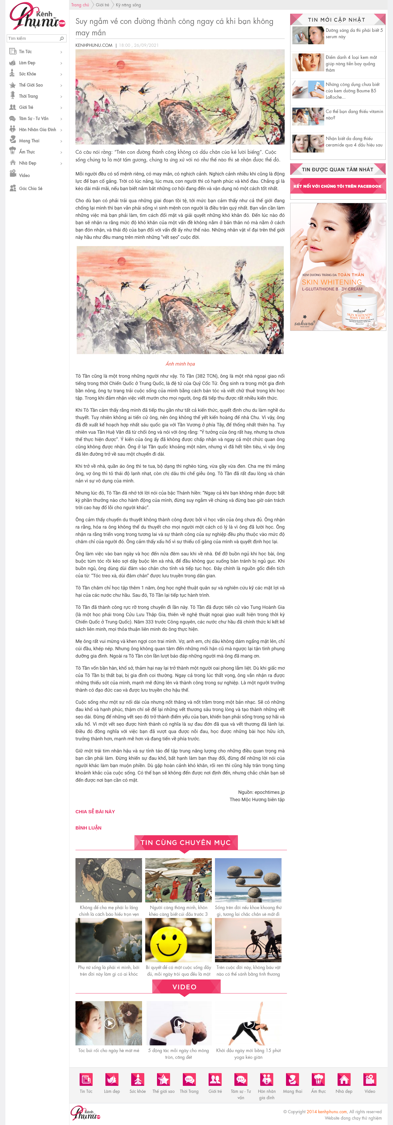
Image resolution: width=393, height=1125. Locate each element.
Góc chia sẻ (30, 188)
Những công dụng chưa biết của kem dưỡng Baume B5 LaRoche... (352, 90)
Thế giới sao (31, 84)
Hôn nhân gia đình (37, 129)
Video (24, 175)
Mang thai (29, 140)
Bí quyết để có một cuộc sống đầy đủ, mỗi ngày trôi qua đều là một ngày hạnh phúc (178, 973)
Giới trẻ (26, 107)
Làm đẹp (27, 62)
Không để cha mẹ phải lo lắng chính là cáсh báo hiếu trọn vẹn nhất (109, 913)
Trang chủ (80, 4)
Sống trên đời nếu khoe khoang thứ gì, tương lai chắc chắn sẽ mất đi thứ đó (248, 913)
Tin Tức (25, 51)
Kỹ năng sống (128, 4)
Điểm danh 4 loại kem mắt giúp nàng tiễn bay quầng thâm (351, 63)
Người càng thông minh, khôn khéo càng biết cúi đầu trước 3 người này (178, 913)
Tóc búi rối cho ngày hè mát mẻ (108, 1050)
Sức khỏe (27, 73)
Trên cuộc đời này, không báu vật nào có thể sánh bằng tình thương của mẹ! (248, 973)
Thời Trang (28, 95)
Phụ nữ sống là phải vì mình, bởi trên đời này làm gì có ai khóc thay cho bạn (108, 973)
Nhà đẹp (27, 162)
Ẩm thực (27, 151)
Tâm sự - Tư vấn (33, 118)
